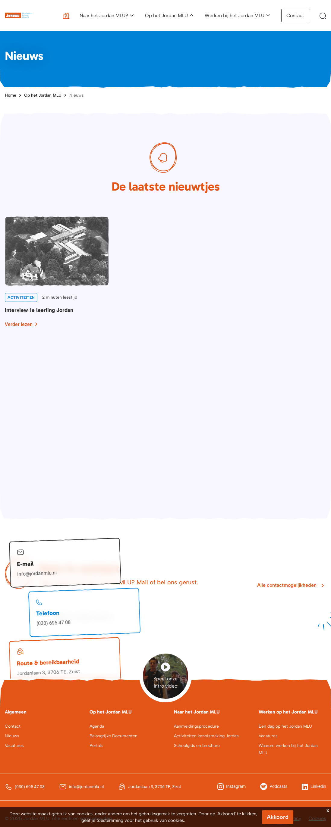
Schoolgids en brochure (197, 745)
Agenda (97, 726)
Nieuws (76, 95)
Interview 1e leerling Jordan (39, 310)
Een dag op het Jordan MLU (285, 726)
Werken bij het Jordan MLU (234, 15)
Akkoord (277, 817)
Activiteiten (21, 297)
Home (10, 95)
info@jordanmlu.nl (37, 573)
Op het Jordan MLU (166, 15)
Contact (295, 15)
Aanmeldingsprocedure (196, 726)
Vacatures (14, 745)
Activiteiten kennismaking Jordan (206, 735)
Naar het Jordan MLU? (104, 15)
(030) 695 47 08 (53, 623)
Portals (96, 745)
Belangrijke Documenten (113, 735)
